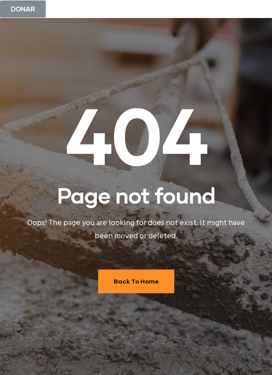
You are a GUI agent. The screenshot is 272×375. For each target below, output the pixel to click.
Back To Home (136, 281)
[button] (23, 9)
